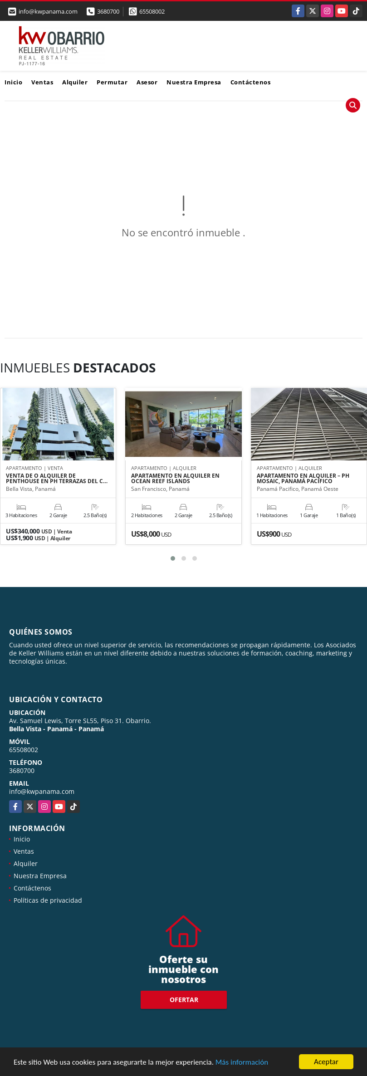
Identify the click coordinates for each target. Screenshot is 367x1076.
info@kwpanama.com (41, 791)
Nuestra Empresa (193, 82)
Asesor (147, 82)
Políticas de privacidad (48, 900)
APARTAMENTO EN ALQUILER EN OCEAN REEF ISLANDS (175, 478)
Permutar (112, 82)
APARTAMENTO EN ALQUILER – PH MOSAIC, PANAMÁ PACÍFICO (303, 478)
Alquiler (75, 82)
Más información (241, 1062)
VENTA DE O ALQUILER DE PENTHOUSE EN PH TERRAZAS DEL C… (57, 478)
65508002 (152, 11)
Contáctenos (250, 82)
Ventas (42, 82)
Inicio (13, 82)
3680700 (108, 11)
